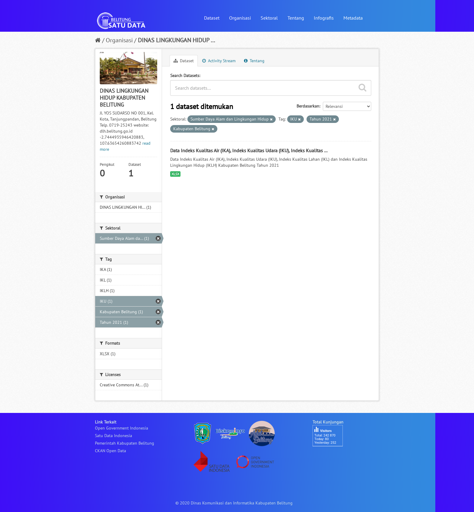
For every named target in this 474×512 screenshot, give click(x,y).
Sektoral (269, 18)
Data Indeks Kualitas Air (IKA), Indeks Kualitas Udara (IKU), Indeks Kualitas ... (248, 150)
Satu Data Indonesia (113, 435)
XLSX (175, 174)
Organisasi (240, 18)
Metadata (353, 18)
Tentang (295, 18)
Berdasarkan (308, 106)
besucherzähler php (331, 456)
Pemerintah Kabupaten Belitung (124, 443)
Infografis (324, 18)
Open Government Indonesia (121, 428)
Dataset (211, 18)
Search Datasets (184, 75)
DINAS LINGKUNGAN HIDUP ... (176, 40)
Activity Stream (218, 60)
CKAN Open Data (110, 450)
